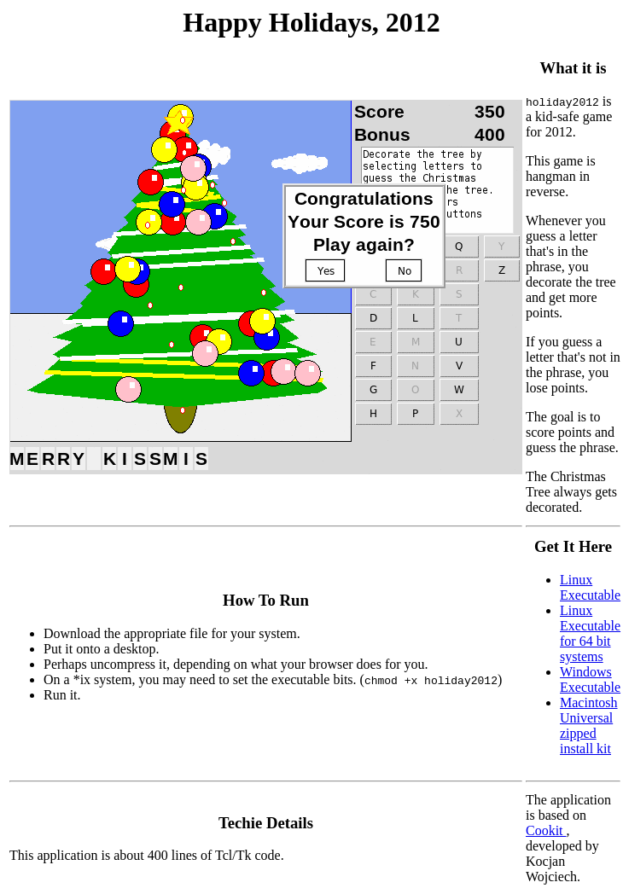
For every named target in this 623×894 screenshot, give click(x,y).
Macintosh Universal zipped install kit (589, 725)
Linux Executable (590, 587)
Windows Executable (590, 679)
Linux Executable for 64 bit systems (590, 633)
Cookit (546, 830)
